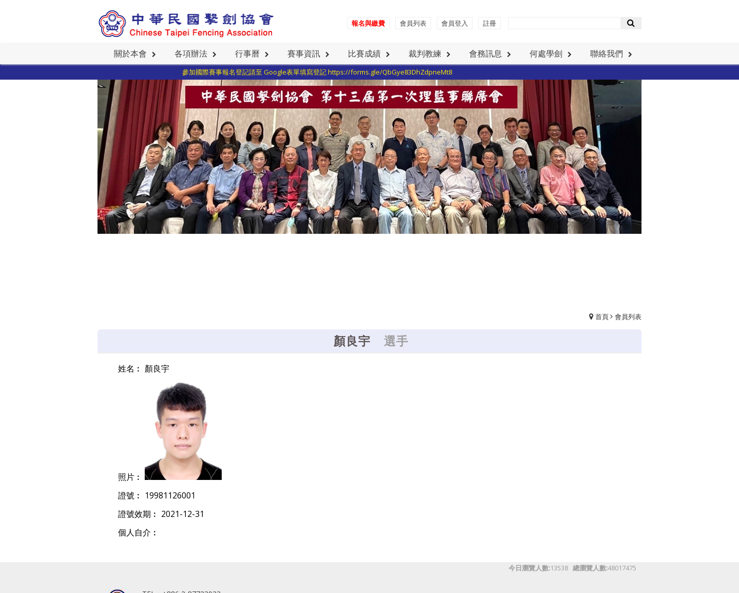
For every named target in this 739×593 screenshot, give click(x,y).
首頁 (602, 316)
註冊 (489, 23)
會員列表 (413, 23)
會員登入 (454, 23)
